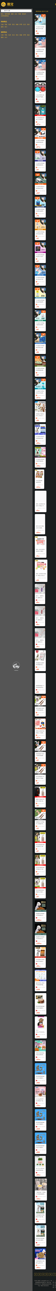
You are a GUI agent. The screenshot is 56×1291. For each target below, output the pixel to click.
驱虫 (2, 14)
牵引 (6, 27)
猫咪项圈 (7, 14)
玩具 (9, 24)
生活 (24, 24)
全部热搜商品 (5, 16)
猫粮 (12, 14)
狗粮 (19, 14)
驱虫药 (24, 14)
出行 (6, 37)
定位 (16, 14)
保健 (17, 24)
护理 (21, 24)
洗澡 (28, 24)
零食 (6, 24)
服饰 (2, 27)
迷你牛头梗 (45, 11)
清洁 (13, 24)
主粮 (2, 24)
